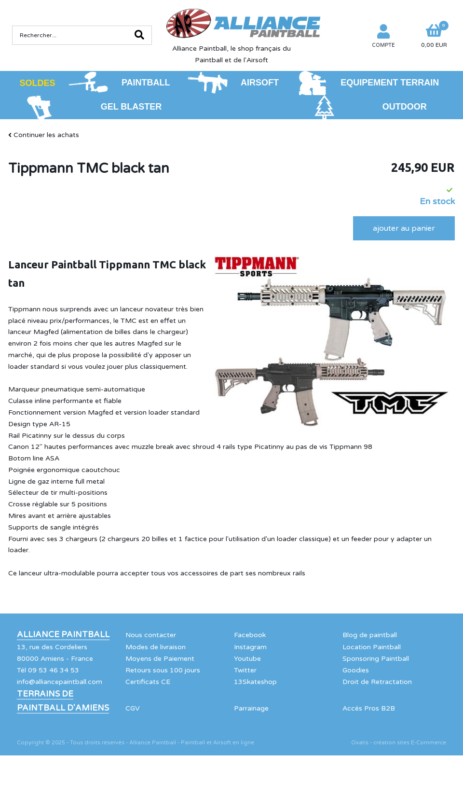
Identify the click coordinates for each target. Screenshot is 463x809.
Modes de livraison (155, 647)
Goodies (355, 670)
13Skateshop (255, 682)
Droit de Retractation (377, 682)
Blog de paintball (369, 635)
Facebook (250, 635)
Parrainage (251, 708)
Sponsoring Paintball (375, 659)
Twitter (245, 670)
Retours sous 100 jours (162, 670)
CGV (132, 708)
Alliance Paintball (63, 635)
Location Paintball (371, 647)
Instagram (250, 647)
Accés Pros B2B (368, 708)
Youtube (247, 659)
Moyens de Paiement (159, 659)
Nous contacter (150, 635)
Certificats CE (147, 682)
